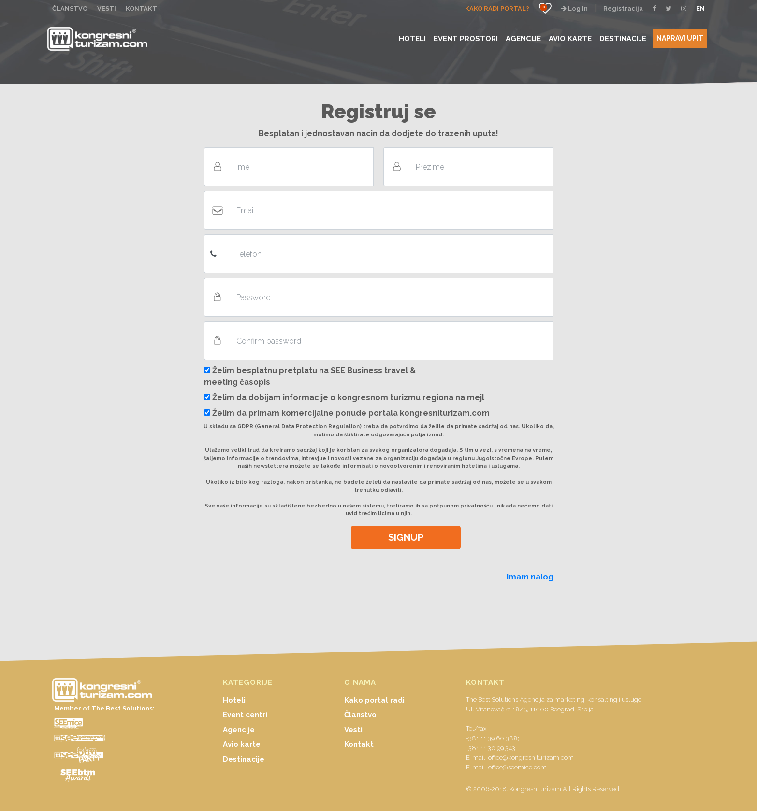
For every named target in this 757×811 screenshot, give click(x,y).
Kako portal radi (374, 700)
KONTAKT (141, 8)
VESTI (106, 8)
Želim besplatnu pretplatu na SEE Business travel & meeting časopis (310, 376)
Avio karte (242, 744)
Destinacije (243, 759)
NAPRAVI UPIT (679, 38)
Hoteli (234, 700)
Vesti (353, 729)
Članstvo (360, 714)
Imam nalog (530, 576)
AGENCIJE (523, 38)
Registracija (623, 8)
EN (700, 8)
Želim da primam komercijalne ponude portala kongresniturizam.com (347, 413)
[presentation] (272, 545)
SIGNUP (405, 537)
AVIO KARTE (570, 38)
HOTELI (412, 38)
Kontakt (359, 744)
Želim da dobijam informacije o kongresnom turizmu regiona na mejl (344, 397)
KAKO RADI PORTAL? (497, 8)
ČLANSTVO (69, 8)
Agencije (239, 729)
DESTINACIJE (622, 38)
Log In (574, 8)
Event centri (245, 714)
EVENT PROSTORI (466, 38)
